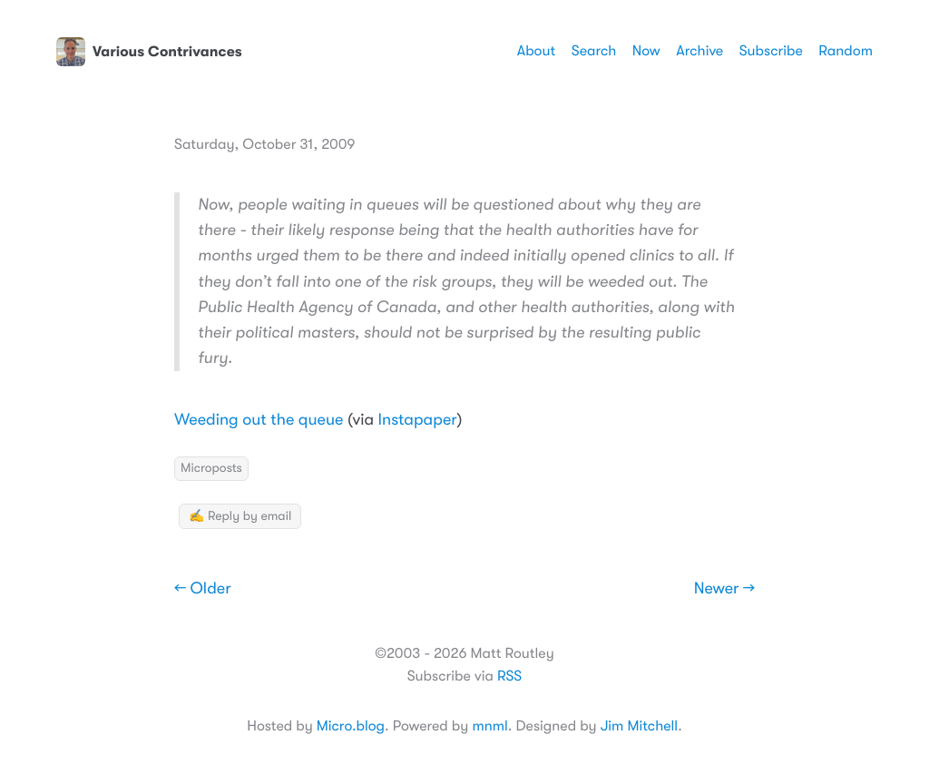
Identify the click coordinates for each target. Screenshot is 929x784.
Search (594, 51)
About (536, 51)
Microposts (211, 468)
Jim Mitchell (639, 726)
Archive (699, 51)
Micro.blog (351, 726)
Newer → (724, 589)
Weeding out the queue (258, 420)
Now (646, 51)
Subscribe (771, 51)
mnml (489, 726)
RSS (509, 676)
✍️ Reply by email (240, 516)
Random (845, 51)
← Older (202, 589)
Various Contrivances (149, 51)
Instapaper (417, 420)
